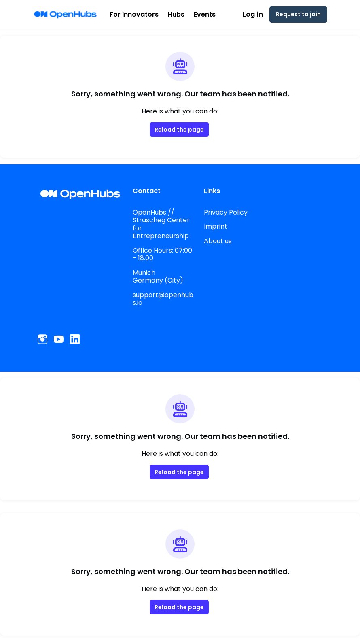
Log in (257, 15)
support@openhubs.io (161, 299)
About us (217, 241)
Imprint (214, 226)
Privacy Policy (225, 212)
